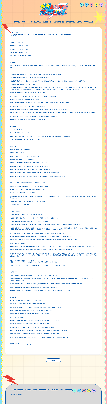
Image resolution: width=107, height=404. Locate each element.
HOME (53, 360)
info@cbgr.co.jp (27, 344)
